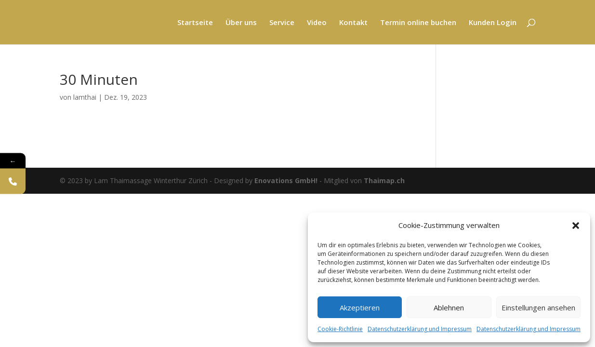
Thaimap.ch (384, 180)
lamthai (84, 97)
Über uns (241, 23)
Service (281, 23)
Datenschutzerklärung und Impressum (420, 329)
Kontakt (353, 23)
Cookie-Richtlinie (340, 329)
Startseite (195, 23)
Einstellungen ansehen (538, 307)
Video (317, 23)
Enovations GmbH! (285, 180)
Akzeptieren (360, 307)
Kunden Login (492, 23)
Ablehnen (449, 307)
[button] (576, 225)
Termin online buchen (418, 23)
